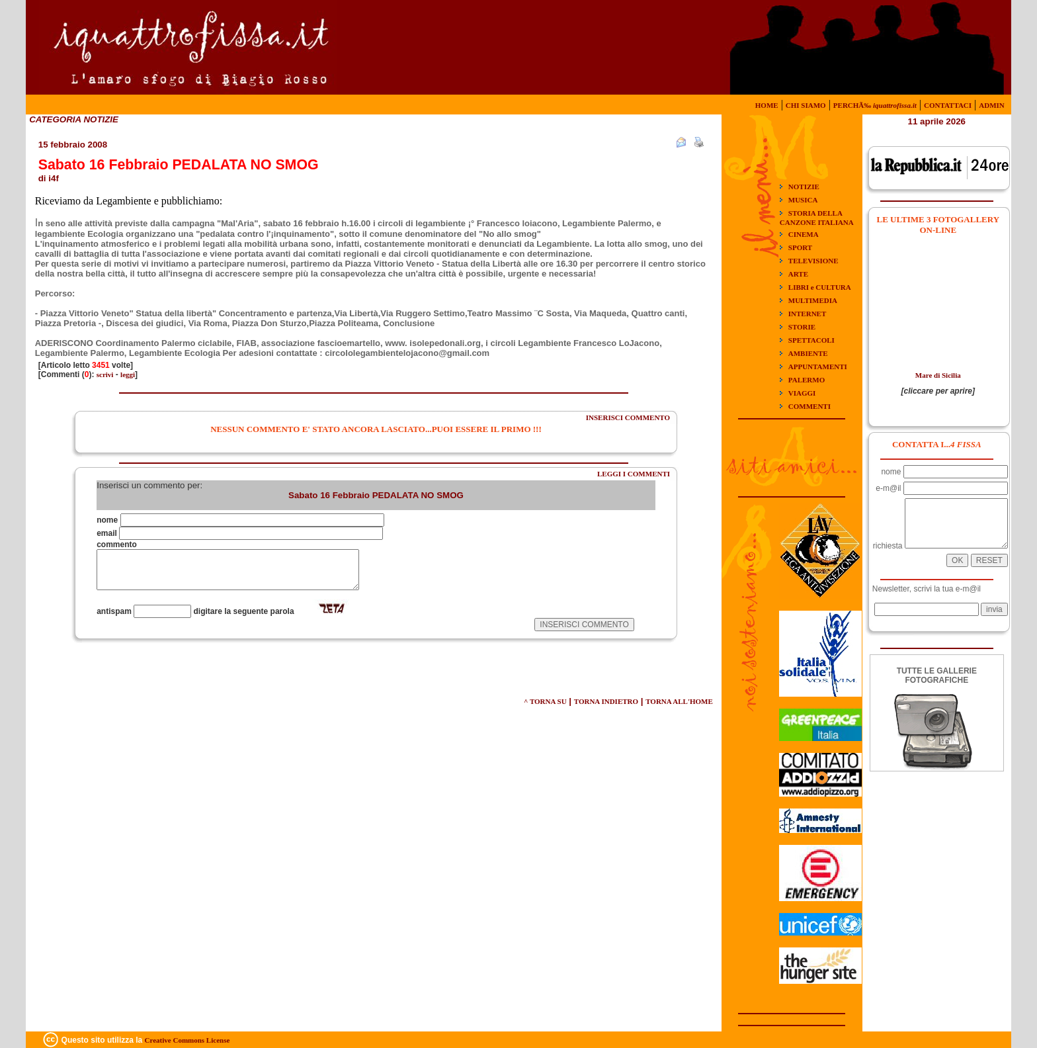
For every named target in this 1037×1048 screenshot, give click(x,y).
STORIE (801, 327)
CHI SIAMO (806, 105)
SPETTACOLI (811, 340)
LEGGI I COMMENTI (633, 474)
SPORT (800, 247)
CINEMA (803, 234)
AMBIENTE (808, 353)
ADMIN (992, 105)
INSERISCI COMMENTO (628, 417)
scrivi (105, 374)
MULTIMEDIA (812, 300)
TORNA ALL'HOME (679, 701)
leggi (127, 374)
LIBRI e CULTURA (819, 287)
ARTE (798, 274)
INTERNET (807, 314)
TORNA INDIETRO (606, 701)
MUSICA (803, 200)
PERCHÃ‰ (875, 105)
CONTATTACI (948, 105)
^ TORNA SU (545, 701)
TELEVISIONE (813, 261)
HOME (766, 105)
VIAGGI (802, 393)
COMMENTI (809, 406)
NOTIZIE (803, 187)
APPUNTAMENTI (817, 367)
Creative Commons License (187, 1040)
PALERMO (806, 380)
